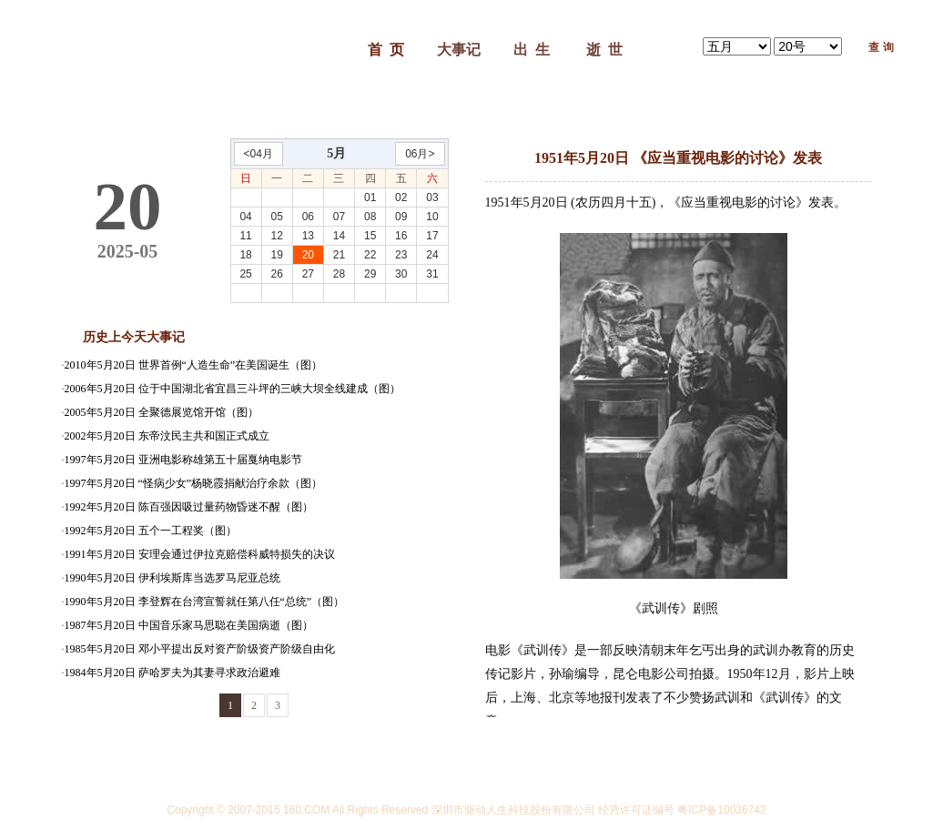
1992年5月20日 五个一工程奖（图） (151, 530)
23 (401, 254)
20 (308, 254)
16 (401, 235)
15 (370, 235)
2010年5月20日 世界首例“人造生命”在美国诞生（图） (194, 365)
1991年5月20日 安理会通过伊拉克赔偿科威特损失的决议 (200, 554)
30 (401, 274)
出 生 (531, 49)
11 (245, 235)
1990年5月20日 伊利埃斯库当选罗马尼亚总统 (172, 578)
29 (370, 274)
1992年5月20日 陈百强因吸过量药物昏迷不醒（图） (189, 507)
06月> (419, 153)
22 (370, 254)
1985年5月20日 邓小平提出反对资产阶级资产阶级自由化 (200, 649)
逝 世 (604, 49)
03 (432, 197)
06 (308, 216)
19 (277, 254)
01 (370, 197)
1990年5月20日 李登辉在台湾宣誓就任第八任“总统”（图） (205, 601)
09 (401, 216)
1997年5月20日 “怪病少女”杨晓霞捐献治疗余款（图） (194, 483)
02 (401, 197)
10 (432, 216)
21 (339, 254)
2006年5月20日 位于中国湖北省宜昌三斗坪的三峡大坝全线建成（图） (233, 388)
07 (339, 216)
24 (432, 254)
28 (339, 274)
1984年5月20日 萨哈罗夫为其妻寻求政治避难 (172, 672)
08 (370, 216)
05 (277, 216)
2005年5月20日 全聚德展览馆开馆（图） (162, 412)
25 (245, 274)
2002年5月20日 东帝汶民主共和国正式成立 (167, 436)
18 (245, 254)
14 (339, 235)
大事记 (459, 49)
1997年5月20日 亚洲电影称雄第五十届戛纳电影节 (183, 459)
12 (277, 235)
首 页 (386, 49)
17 (432, 235)
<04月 (258, 153)
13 (308, 235)
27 (308, 274)
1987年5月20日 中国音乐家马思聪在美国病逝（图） (189, 625)
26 (277, 274)
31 (432, 274)
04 (245, 216)
